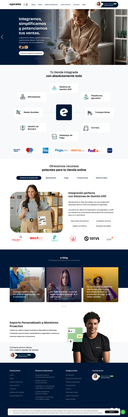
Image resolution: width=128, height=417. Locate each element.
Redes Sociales (71, 399)
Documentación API (16, 396)
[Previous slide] (62, 306)
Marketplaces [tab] (51, 178)
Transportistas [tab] (82, 178)
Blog (83, 4)
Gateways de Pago (72, 392)
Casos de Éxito (65, 4)
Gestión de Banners (72, 396)
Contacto (76, 4)
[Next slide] (65, 306)
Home (33, 4)
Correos (68, 389)
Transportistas (71, 385)
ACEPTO (111, 412)
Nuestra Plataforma (51, 4)
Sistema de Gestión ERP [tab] (29, 178)
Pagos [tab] (66, 178)
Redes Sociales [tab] (101, 178)
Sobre (40, 4)
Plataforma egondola (73, 382)
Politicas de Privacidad (17, 392)
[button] (2, 37)
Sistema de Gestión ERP (73, 378)
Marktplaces (70, 375)
